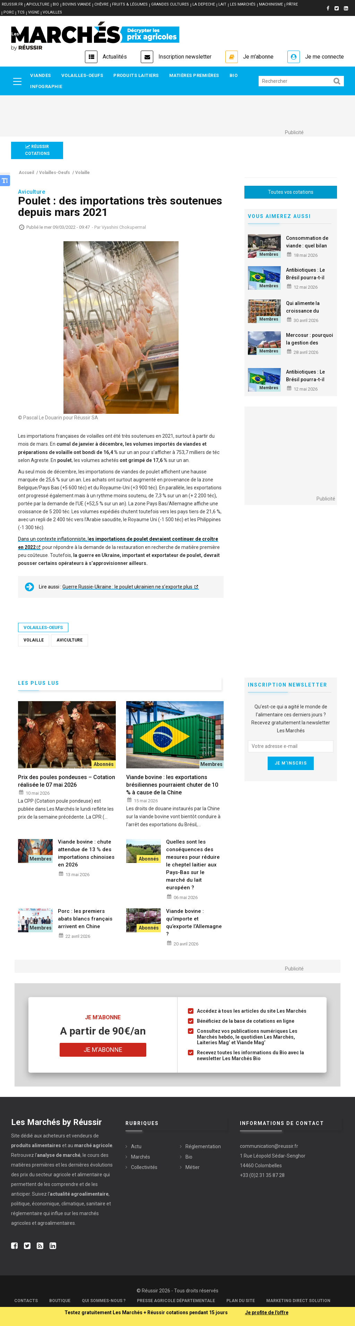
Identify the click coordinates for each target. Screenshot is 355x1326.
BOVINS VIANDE (76, 4)
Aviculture (70, 640)
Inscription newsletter (184, 56)
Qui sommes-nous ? (103, 1300)
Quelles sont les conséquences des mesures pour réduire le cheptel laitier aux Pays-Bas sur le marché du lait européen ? (193, 865)
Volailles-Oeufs (82, 75)
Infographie (46, 86)
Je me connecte (324, 56)
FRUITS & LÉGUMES (130, 4)
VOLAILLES (52, 12)
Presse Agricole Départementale (176, 1300)
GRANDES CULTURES (170, 4)
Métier (192, 1167)
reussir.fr (12, 4)
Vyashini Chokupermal (124, 227)
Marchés (140, 1157)
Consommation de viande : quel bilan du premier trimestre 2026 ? (307, 249)
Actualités (115, 56)
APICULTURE (37, 4)
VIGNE (33, 12)
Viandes (40, 75)
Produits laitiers (136, 75)
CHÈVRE (101, 4)
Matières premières (194, 75)
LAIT (222, 4)
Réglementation (203, 1146)
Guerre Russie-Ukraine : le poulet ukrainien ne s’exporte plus (127, 587)
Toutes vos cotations (290, 192)
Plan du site (240, 1300)
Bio (234, 75)
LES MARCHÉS (243, 4)
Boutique (59, 1300)
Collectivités (144, 1167)
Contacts (26, 1300)
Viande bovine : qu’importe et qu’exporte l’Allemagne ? (194, 922)
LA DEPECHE (203, 4)
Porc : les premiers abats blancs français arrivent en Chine (85, 919)
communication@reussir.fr (269, 1146)
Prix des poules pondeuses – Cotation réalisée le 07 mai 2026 (66, 781)
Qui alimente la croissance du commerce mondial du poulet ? (308, 314)
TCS (21, 12)
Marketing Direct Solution (298, 1300)
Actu (136, 1146)
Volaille (34, 640)
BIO (56, 4)
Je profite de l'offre (266, 1312)
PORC (8, 12)
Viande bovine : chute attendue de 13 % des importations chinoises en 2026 (86, 853)
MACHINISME (271, 4)
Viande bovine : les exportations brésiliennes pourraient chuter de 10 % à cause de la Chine (172, 785)
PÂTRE (292, 4)
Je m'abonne (258, 56)
